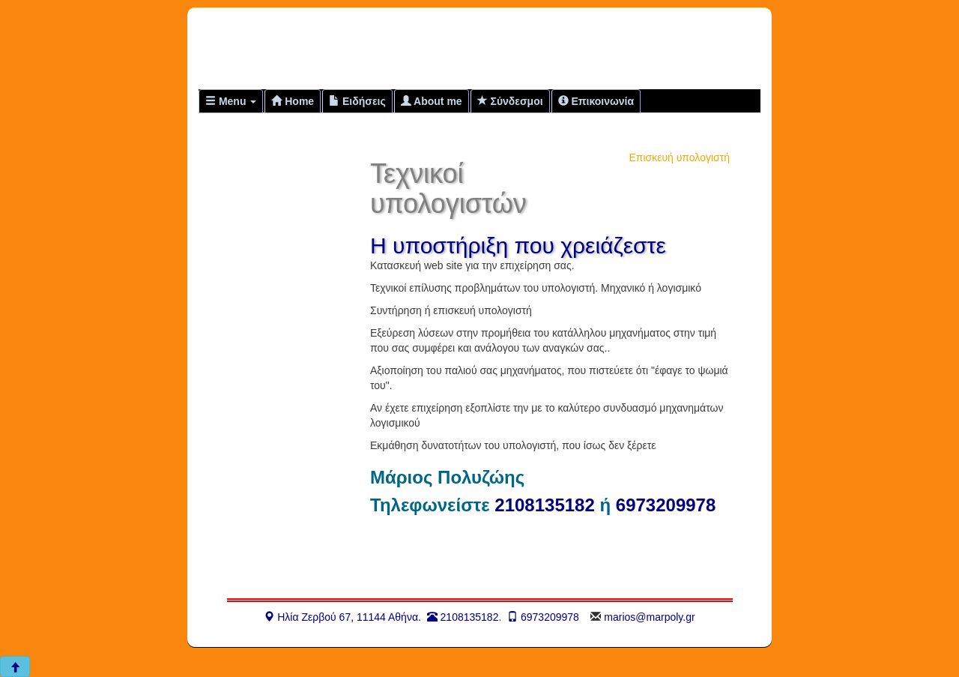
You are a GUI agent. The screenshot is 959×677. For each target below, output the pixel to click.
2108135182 (544, 505)
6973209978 (666, 505)
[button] (15, 666)
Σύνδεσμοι (510, 101)
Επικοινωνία (596, 101)
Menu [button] (230, 101)
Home (292, 101)
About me (431, 101)
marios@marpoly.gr (649, 617)
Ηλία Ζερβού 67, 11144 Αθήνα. (342, 617)
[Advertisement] (572, 47)
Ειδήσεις (357, 101)
